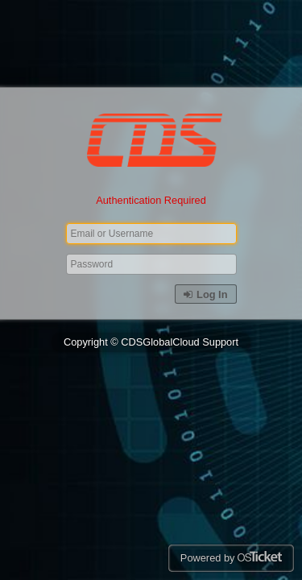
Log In (205, 294)
